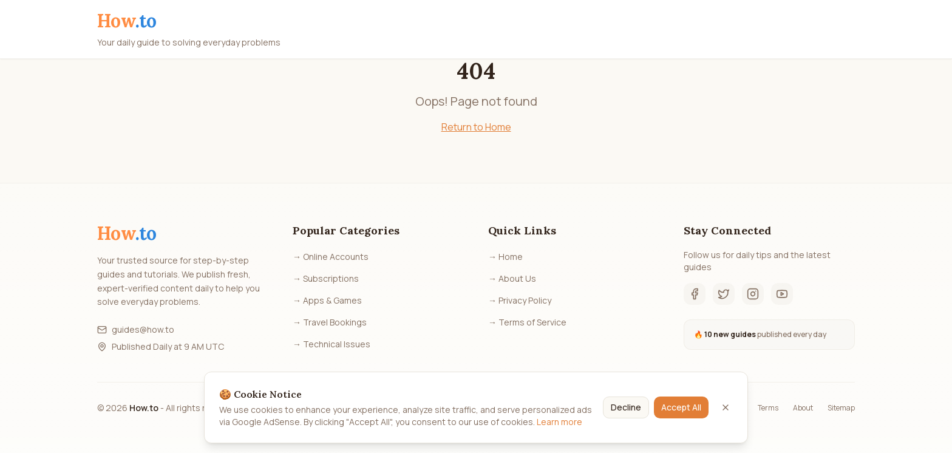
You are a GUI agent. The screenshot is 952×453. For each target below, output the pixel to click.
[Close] (725, 407)
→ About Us (512, 278)
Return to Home (476, 127)
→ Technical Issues (331, 344)
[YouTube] (782, 294)
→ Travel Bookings (330, 322)
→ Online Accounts (331, 256)
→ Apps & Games (327, 300)
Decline (626, 407)
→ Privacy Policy (519, 300)
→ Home (505, 256)
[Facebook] (695, 294)
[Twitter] (724, 294)
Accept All (681, 407)
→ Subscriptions (326, 278)
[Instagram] (753, 294)
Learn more (559, 421)
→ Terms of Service (527, 322)
